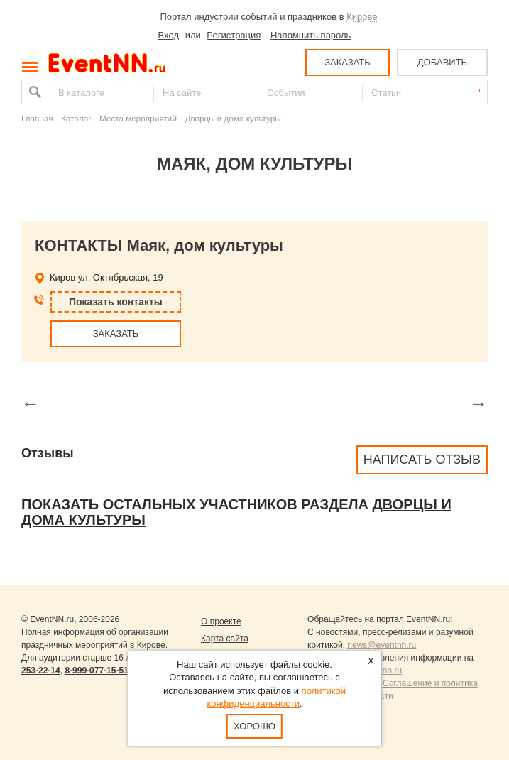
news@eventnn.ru (381, 645)
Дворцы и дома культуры (232, 118)
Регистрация (234, 35)
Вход (168, 35)
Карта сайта (224, 639)
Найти (33, 92)
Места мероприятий (138, 118)
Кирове (361, 16)
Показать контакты (116, 302)
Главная (37, 118)
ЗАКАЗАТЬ (347, 62)
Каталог (76, 118)
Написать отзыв (422, 459)
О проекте (221, 621)
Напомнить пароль (310, 35)
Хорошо (254, 726)
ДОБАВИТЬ (442, 62)
